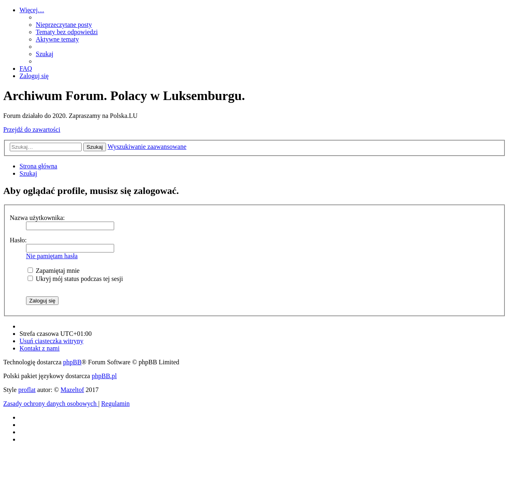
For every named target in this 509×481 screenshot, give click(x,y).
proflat (27, 389)
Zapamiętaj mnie (54, 270)
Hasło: (18, 240)
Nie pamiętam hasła (52, 255)
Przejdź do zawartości (31, 129)
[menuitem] (64, 24)
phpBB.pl (104, 375)
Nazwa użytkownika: (37, 217)
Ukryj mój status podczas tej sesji (75, 278)
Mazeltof (72, 389)
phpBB (72, 362)
